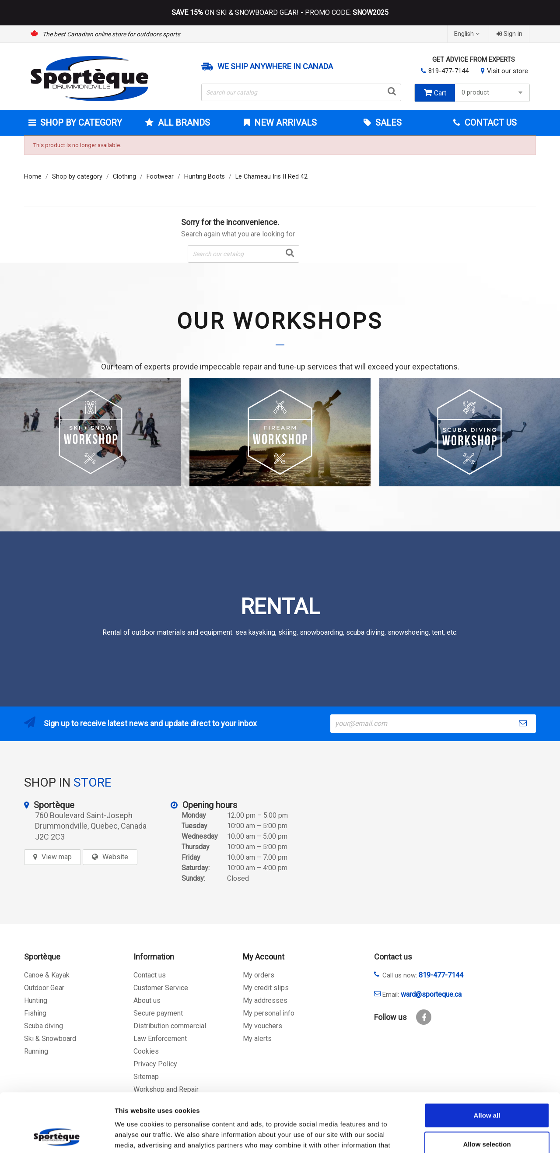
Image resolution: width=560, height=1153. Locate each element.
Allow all (487, 1060)
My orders (258, 975)
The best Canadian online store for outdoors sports (111, 34)
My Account (263, 956)
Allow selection (487, 1089)
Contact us (149, 975)
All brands (183, 122)
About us (147, 1000)
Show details (459, 1135)
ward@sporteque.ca (431, 994)
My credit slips (266, 988)
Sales (387, 122)
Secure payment (158, 1013)
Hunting (35, 1000)
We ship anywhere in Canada (275, 66)
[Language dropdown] (468, 34)
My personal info (268, 1013)
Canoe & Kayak (47, 975)
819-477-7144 (448, 71)
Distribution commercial (169, 1026)
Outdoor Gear (44, 988)
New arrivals (284, 122)
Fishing (35, 1013)
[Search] (301, 92)
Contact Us (489, 122)
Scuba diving (43, 1026)
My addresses (265, 1000)
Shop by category (80, 122)
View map (57, 857)
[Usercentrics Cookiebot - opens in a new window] (56, 1135)
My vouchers (262, 1026)
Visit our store (507, 71)
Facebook (423, 1017)
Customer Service (160, 988)
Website (115, 857)
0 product (493, 92)
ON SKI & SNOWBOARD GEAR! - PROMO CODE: (280, 13)
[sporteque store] (432, 820)
